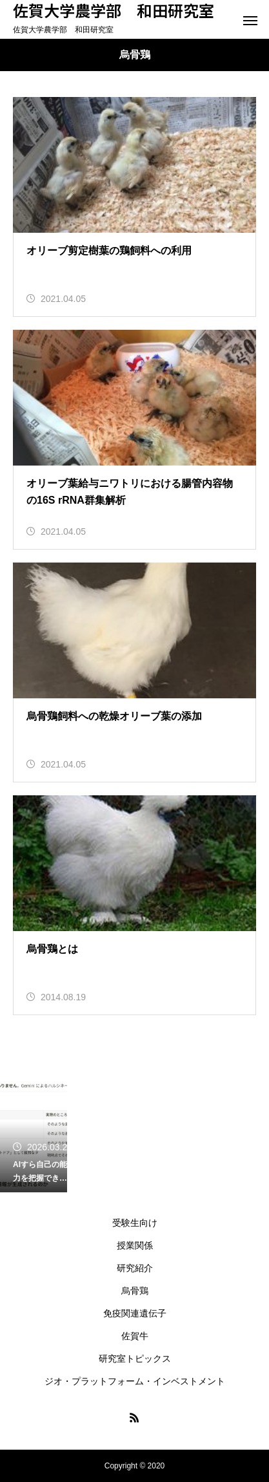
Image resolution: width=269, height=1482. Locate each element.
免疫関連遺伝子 (134, 1313)
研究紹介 (135, 1268)
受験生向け (134, 1223)
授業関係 (135, 1245)
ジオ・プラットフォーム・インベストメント (135, 1381)
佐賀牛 (134, 1336)
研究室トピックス (135, 1358)
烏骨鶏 (134, 1290)
